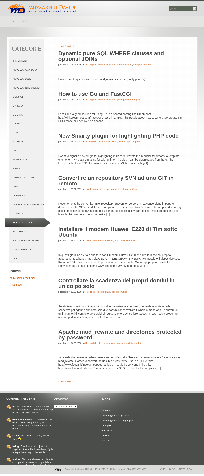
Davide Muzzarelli (41, 8)
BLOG (25, 21)
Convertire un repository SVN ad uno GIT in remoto (116, 181)
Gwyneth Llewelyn (22, 419)
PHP (15, 186)
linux (16, 150)
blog (172, 469)
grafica (18, 123)
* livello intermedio (26, 87)
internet (19, 141)
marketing (20, 159)
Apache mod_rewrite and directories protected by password (120, 335)
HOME (12, 21)
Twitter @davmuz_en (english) (118, 420)
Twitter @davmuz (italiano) (116, 415)
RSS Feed (16, 284)
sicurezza (19, 231)
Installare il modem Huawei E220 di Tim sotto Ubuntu (118, 232)
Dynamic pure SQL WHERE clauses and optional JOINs (111, 56)
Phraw (105, 440)
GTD (15, 132)
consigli (18, 96)
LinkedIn (106, 410)
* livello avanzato (25, 69)
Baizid (15, 406)
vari (15, 258)
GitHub (105, 435)
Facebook (107, 430)
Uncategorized (23, 249)
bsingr (16, 446)
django (18, 105)
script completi (23, 222)
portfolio (19, 195)
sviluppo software (26, 240)
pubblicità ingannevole (29, 204)
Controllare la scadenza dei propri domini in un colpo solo (116, 283)
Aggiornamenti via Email (22, 278)
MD (57, 469)
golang (18, 114)
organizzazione (23, 177)
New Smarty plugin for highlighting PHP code (118, 136)
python (18, 213)
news (16, 168)
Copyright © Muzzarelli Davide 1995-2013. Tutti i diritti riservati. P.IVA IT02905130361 (106, 469)
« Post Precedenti (66, 46)
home (162, 469)
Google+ (106, 425)
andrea (16, 459)
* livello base (22, 78)
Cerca (195, 8)
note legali (186, 469)
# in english (20, 60)
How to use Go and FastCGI (95, 94)
